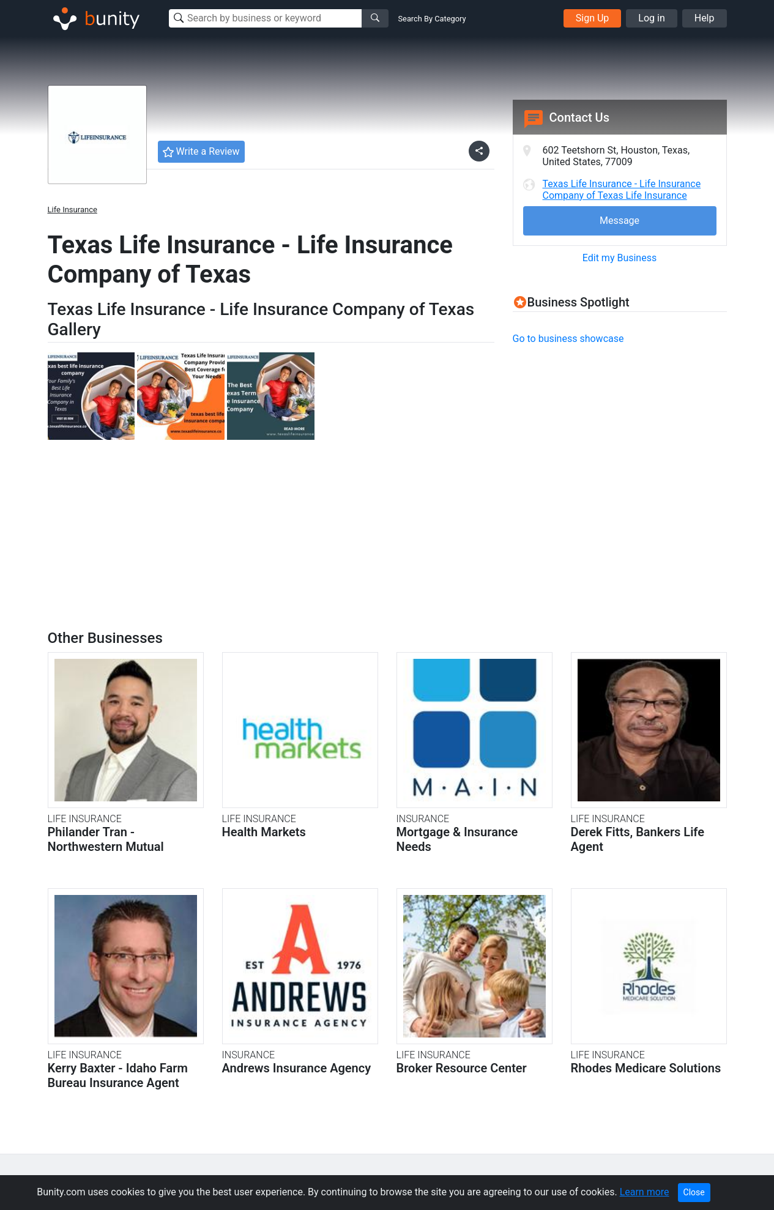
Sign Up (592, 18)
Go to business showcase (568, 338)
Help (704, 18)
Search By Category (432, 18)
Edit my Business (619, 258)
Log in (651, 18)
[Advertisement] (615, 441)
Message (619, 220)
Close (694, 1192)
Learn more (644, 1192)
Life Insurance (72, 209)
